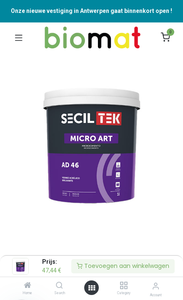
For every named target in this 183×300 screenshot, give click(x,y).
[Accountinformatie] (156, 286)
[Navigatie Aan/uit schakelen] (19, 37)
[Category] (124, 285)
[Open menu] (91, 288)
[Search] (59, 285)
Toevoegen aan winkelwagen (123, 266)
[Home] (27, 285)
